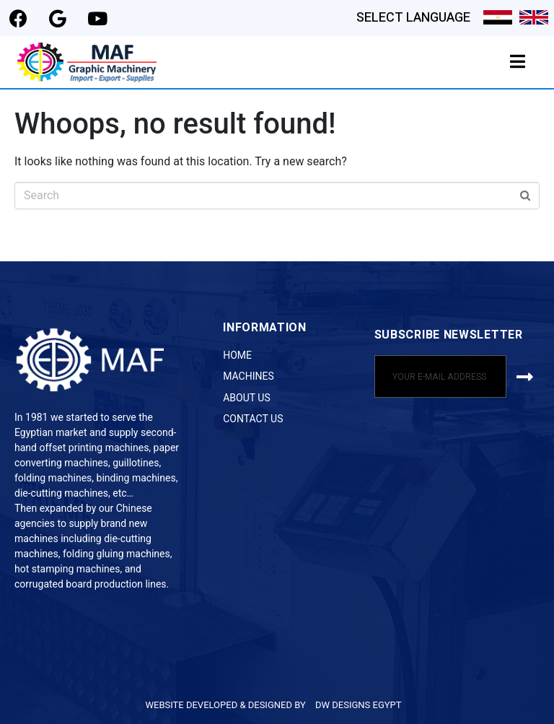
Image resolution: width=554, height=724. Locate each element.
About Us (247, 398)
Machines (248, 376)
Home (237, 355)
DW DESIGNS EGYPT (358, 704)
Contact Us (253, 418)
